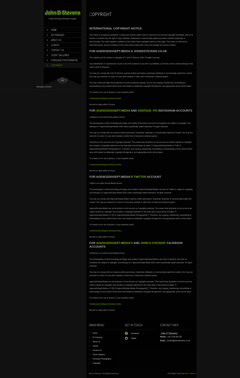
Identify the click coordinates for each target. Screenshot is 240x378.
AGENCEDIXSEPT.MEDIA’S (114, 243)
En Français (57, 35)
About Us (56, 40)
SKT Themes (190, 373)
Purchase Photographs (64, 60)
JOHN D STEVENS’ (153, 243)
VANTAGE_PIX (148, 110)
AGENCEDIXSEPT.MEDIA (113, 110)
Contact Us (57, 50)
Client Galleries (60, 55)
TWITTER (140, 176)
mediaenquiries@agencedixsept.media (105, 98)
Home (54, 29)
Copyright (57, 65)
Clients (55, 45)
